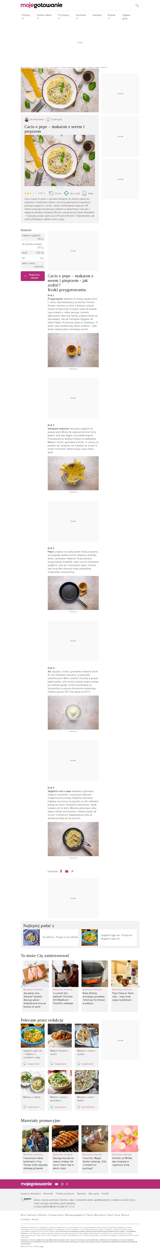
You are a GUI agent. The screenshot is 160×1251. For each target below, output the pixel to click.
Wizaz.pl (125, 1214)
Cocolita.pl (25, 1219)
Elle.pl (23, 1214)
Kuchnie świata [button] (44, 16)
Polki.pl (110, 1214)
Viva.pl (117, 1214)
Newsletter (48, 1193)
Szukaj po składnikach (31, 1193)
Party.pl (89, 1214)
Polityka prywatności (65, 1193)
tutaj (42, 1246)
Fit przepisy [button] (63, 16)
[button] (21, 986)
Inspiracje (97, 15)
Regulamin (81, 1193)
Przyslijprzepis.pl (56, 1214)
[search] (137, 5)
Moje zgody (94, 1193)
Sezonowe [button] (81, 16)
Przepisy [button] (26, 16)
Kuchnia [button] (111, 16)
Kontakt (105, 1193)
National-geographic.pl (75, 1214)
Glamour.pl (32, 1214)
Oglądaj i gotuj (126, 16)
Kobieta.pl (42, 1214)
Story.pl (35, 1219)
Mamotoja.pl (100, 1214)
